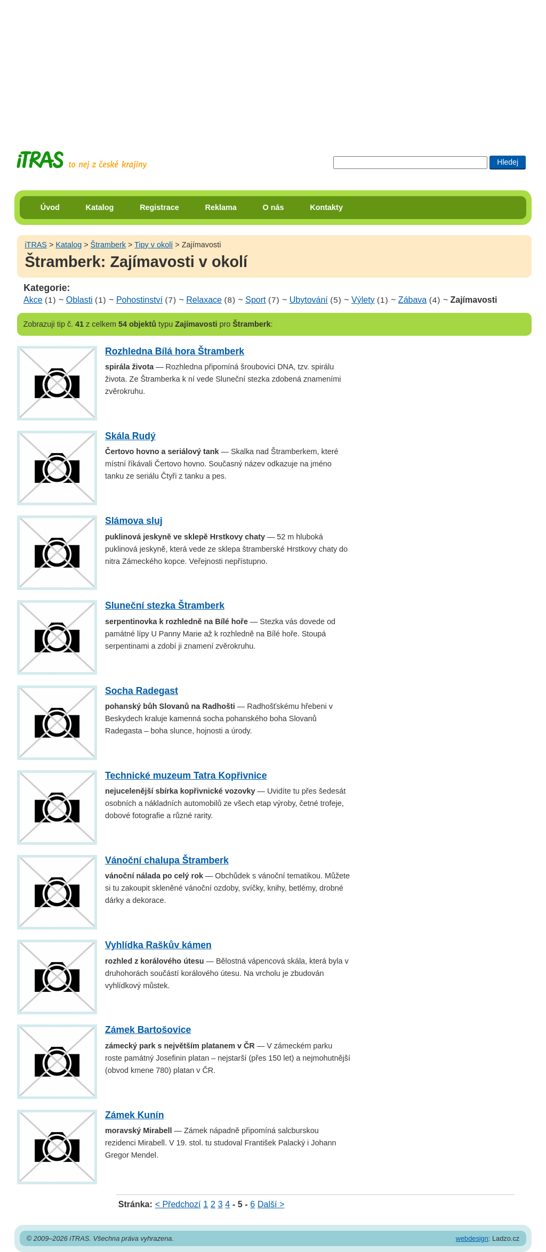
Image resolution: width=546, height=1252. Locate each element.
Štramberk (108, 244)
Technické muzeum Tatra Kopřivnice (186, 775)
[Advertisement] (273, 66)
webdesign (472, 1238)
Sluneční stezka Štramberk (164, 605)
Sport (255, 299)
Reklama (221, 207)
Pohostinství (139, 299)
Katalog (100, 207)
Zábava (412, 299)
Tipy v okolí (153, 244)
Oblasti (79, 299)
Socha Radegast (141, 690)
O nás (273, 207)
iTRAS (36, 244)
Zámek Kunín (134, 1115)
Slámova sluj (134, 520)
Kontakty (326, 207)
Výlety (363, 299)
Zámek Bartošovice (148, 1029)
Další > (271, 1204)
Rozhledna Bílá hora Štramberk (174, 351)
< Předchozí (178, 1204)
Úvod (50, 207)
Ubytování (309, 299)
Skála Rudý (130, 436)
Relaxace (204, 299)
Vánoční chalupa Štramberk (167, 860)
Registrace (159, 207)
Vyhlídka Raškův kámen (158, 945)
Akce (33, 299)
